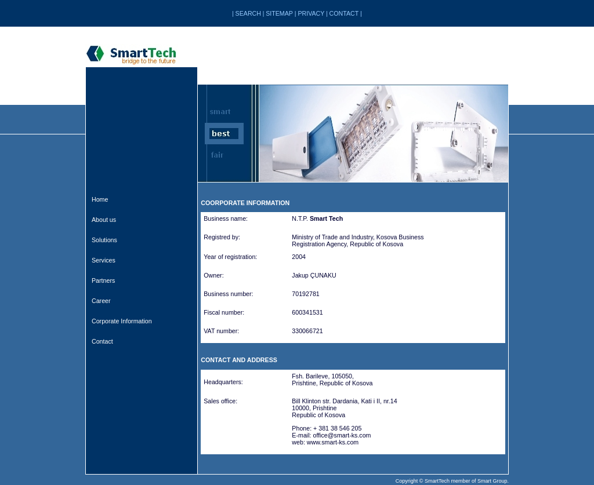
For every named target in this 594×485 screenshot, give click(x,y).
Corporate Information (122, 321)
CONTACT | (345, 13)
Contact (102, 341)
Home (100, 199)
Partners (103, 280)
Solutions (104, 239)
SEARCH (248, 13)
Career (101, 300)
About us (104, 219)
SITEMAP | (282, 13)
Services (103, 260)
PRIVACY (311, 13)
